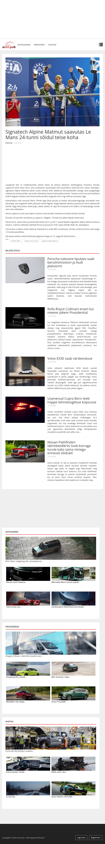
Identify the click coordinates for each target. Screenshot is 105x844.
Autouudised (24, 44)
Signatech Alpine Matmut (50, 241)
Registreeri (95, 837)
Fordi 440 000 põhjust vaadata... (19, 751)
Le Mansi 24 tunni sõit (31, 241)
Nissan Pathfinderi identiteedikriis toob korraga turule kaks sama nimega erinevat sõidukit (69, 447)
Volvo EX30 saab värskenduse (69, 358)
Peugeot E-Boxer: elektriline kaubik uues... (24, 656)
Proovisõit (39, 44)
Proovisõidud (12, 627)
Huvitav (52, 44)
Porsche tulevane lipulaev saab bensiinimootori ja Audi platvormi (70, 262)
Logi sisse (81, 837)
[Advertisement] (52, 19)
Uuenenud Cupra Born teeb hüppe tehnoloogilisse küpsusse (71, 400)
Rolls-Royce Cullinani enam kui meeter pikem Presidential (70, 311)
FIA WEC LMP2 (15, 241)
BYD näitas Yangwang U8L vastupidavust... (24, 561)
